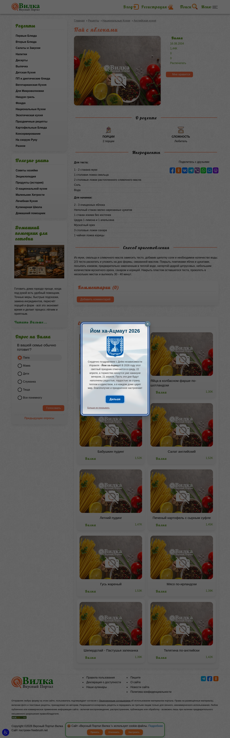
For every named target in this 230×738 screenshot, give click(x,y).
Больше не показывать (98, 408)
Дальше (115, 399)
